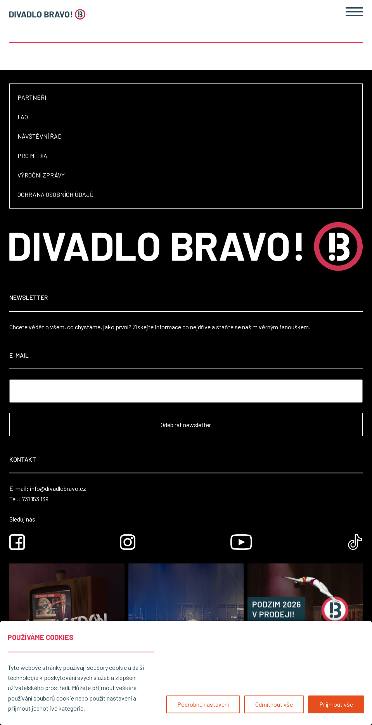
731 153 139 (35, 498)
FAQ (22, 116)
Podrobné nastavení (203, 704)
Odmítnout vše (274, 704)
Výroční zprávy (41, 175)
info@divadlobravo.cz (58, 488)
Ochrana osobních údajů (55, 194)
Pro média (32, 155)
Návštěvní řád (39, 136)
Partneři (31, 97)
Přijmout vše (336, 704)
